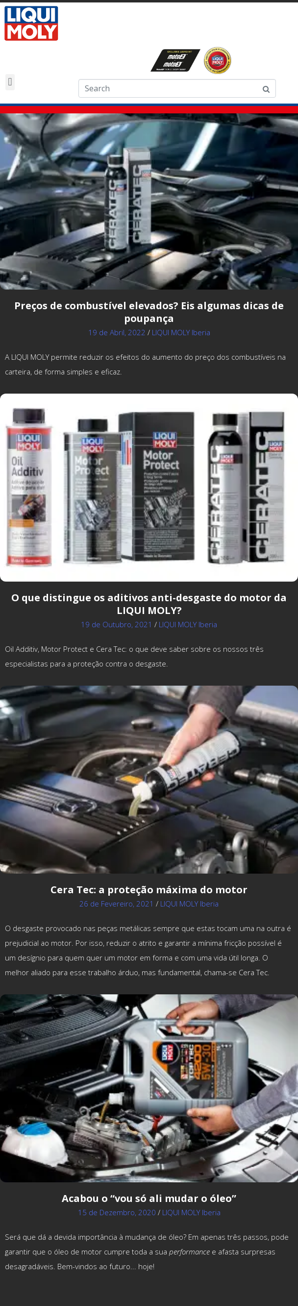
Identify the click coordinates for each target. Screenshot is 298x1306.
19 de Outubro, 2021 (116, 624)
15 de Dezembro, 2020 (117, 1212)
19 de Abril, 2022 (117, 332)
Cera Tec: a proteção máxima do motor (149, 889)
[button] (10, 82)
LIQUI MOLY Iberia (181, 332)
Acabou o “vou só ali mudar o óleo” (149, 1198)
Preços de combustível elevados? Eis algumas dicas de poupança (149, 312)
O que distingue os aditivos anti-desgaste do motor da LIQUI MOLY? (149, 604)
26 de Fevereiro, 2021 (116, 903)
